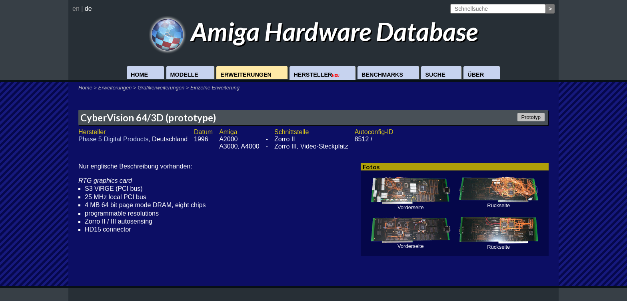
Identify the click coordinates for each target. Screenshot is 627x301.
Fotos (371, 166)
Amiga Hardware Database (313, 31)
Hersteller (316, 74)
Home (139, 74)
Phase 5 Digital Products (113, 139)
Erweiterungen (246, 74)
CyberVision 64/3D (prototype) (148, 117)
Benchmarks (382, 74)
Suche (435, 74)
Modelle (184, 74)
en (76, 8)
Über (475, 74)
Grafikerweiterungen (161, 88)
